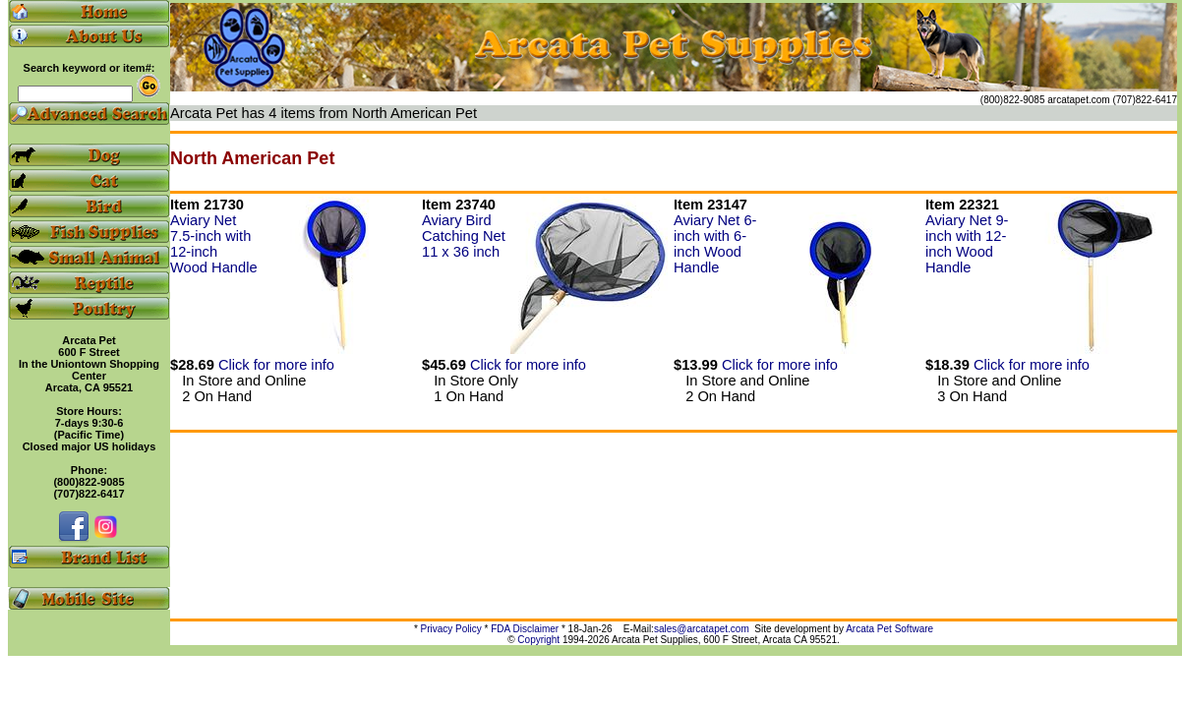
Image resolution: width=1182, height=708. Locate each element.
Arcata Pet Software (889, 628)
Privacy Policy (451, 628)
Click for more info (276, 365)
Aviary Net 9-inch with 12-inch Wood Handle (966, 243)
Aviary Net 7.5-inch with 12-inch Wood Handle (214, 243)
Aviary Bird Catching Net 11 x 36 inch (463, 236)
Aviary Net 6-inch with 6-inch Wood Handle (715, 243)
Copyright (538, 639)
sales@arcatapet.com (701, 628)
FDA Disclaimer (525, 628)
